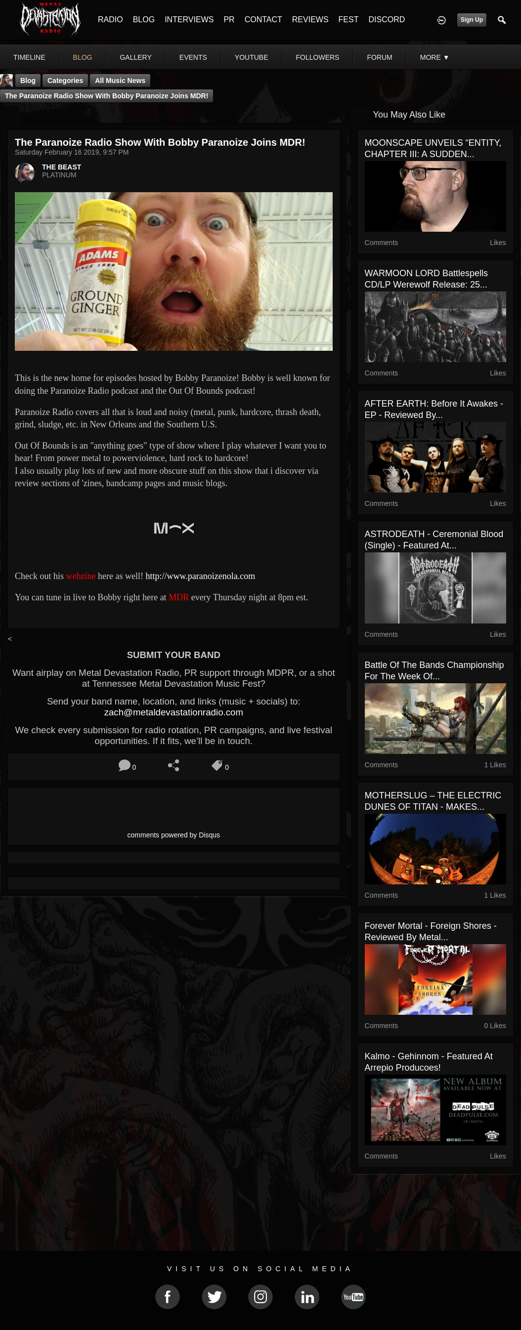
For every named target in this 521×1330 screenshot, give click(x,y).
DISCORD (386, 19)
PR (228, 19)
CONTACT (263, 19)
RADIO (110, 19)
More (435, 57)
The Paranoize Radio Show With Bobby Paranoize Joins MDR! (106, 96)
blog (82, 57)
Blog (28, 80)
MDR (179, 597)
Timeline (29, 57)
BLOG (144, 19)
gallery (135, 57)
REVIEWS (310, 19)
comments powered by (174, 835)
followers (318, 57)
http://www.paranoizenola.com (200, 576)
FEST (349, 19)
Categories (65, 80)
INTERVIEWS (189, 19)
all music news (120, 80)
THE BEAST (61, 167)
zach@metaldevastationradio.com (173, 712)
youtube (251, 57)
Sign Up (472, 19)
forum (379, 57)
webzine (81, 576)
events (193, 57)
